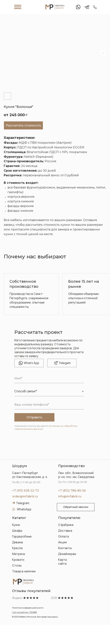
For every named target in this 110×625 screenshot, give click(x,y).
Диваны (17, 542)
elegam (65, 363)
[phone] (49, 404)
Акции (62, 542)
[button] (76, 507)
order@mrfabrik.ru (25, 496)
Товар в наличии (24, 571)
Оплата (63, 536)
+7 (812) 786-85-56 (72, 490)
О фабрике (66, 525)
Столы (16, 565)
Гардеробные (22, 536)
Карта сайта (62, 562)
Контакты (65, 548)
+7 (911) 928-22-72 (25, 490)
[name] (49, 378)
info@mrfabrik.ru (69, 496)
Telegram (22, 503)
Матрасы (18, 554)
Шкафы (17, 531)
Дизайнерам (67, 554)
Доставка (65, 531)
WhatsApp (24, 509)
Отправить (34, 417)
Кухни (16, 525)
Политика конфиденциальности (27, 607)
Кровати (18, 560)
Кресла (17, 548)
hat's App (31, 363)
